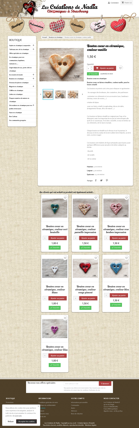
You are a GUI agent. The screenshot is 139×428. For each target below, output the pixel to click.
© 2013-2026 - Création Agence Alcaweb (81, 423)
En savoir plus (17, 416)
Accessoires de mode (16, 75)
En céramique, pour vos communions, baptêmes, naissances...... (17, 60)
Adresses (74, 411)
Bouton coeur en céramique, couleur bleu (116, 288)
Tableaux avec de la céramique (19, 49)
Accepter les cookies (26, 421)
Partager (96, 180)
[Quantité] (88, 68)
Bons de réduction (77, 414)
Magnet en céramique (16, 86)
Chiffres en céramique (16, 90)
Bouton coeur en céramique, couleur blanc (54, 289)
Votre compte (77, 398)
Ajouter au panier (105, 68)
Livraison (41, 411)
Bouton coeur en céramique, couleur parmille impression (85, 229)
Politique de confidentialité (47, 405)
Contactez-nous (44, 414)
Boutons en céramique (16, 79)
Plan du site (42, 416)
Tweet (101, 180)
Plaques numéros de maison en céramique (19, 99)
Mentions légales (90, 425)
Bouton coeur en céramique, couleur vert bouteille (54, 229)
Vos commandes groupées (17, 120)
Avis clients (42, 408)
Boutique (15, 40)
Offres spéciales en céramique (18, 53)
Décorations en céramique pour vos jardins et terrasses (20, 107)
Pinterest (107, 180)
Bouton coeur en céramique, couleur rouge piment (85, 289)
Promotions (9, 402)
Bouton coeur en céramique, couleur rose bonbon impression (116, 229)
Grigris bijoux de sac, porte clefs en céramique (20, 69)
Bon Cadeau (13, 116)
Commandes (75, 405)
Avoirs (73, 408)
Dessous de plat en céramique (19, 82)
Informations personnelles (79, 402)
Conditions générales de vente (48, 402)
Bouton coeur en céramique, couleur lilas (55, 348)
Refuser (11, 421)
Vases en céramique (15, 112)
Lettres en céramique (16, 94)
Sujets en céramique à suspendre (19, 45)
